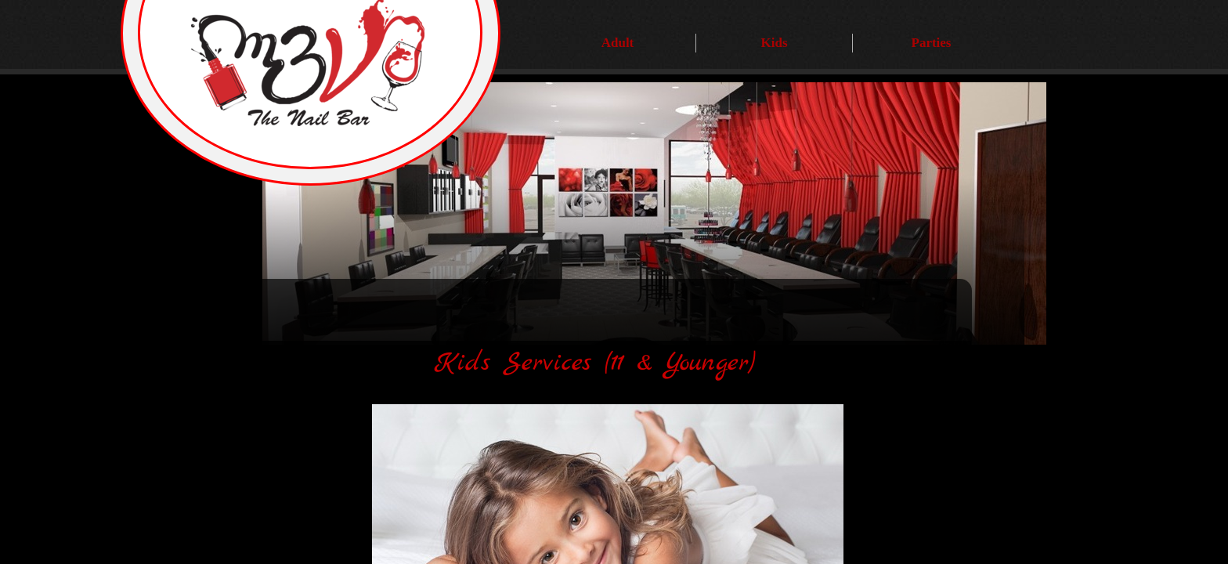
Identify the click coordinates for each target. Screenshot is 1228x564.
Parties (932, 42)
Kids (773, 42)
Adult (617, 42)
